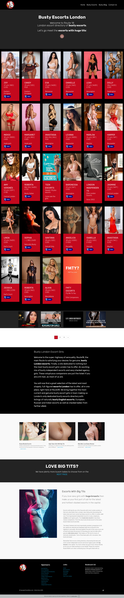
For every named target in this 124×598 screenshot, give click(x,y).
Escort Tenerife (45, 573)
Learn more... (23, 448)
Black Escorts (44, 578)
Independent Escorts (46, 584)
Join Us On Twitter (67, 576)
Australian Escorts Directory (48, 571)
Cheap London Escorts (46, 576)
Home (83, 5)
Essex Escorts (44, 575)
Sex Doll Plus (44, 568)
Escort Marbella (45, 570)
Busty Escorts (92, 5)
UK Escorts (43, 583)
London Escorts (45, 579)
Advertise (65, 573)
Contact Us (112, 5)
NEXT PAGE (62, 474)
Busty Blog (103, 5)
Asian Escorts (44, 581)
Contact (65, 574)
